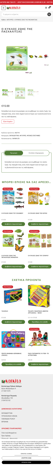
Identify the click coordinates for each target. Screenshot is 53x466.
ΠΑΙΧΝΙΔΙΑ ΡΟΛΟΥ (8, 419)
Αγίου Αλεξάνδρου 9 (8, 389)
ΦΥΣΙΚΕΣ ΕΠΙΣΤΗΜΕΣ (33, 135)
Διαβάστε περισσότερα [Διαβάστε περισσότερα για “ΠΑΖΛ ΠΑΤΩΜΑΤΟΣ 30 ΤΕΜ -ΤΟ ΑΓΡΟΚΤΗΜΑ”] (39, 364)
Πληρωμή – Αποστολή (9, 438)
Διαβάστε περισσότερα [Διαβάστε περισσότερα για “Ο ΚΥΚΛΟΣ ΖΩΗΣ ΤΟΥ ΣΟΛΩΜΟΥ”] (13, 224)
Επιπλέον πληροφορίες (36, 153)
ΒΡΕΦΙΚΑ (4, 422)
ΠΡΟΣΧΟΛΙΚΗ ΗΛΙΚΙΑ (9, 416)
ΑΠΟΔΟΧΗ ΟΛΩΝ (26, 462)
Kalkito (3, 20)
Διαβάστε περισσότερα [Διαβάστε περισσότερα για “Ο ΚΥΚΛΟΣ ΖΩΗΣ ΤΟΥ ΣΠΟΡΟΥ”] (39, 266)
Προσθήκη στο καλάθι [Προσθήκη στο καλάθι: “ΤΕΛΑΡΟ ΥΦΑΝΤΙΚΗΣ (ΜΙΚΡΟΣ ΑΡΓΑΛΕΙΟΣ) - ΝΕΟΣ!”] (40, 322)
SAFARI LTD (15, 138)
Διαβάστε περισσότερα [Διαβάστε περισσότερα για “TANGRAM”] (13, 322)
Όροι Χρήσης (6, 436)
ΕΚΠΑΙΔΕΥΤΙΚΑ (14, 135)
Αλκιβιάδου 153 (7, 398)
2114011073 (5, 391)
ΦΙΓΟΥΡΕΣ (10, 20)
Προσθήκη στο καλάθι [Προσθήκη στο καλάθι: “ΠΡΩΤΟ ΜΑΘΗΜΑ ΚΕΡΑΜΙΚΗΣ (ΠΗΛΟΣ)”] (13, 364)
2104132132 (5, 400)
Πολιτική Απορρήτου (8, 433)
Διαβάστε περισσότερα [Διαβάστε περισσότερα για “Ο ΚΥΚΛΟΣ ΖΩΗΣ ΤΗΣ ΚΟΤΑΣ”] (39, 224)
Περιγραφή (13, 153)
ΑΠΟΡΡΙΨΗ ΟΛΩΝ (26, 458)
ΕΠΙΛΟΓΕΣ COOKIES (26, 453)
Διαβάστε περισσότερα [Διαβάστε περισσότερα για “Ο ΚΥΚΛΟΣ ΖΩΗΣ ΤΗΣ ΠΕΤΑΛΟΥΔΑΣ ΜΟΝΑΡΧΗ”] (13, 266)
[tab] (13, 153)
